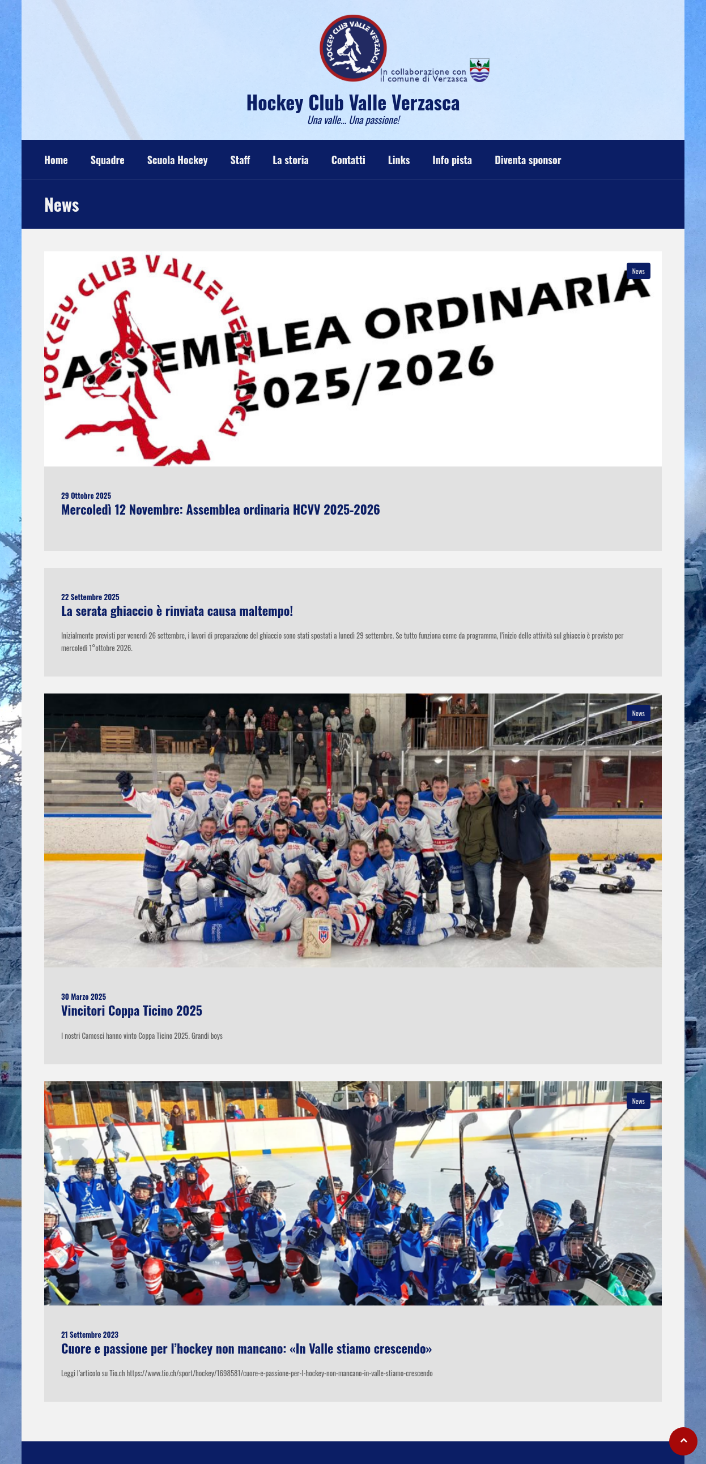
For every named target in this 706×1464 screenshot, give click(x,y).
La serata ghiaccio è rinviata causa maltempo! (177, 610)
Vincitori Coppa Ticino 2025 (131, 1010)
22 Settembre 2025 (90, 596)
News (638, 271)
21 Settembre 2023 (89, 1334)
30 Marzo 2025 (83, 996)
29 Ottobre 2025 (86, 495)
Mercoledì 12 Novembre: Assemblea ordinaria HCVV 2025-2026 (220, 509)
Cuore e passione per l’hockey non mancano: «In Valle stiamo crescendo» (246, 1348)
